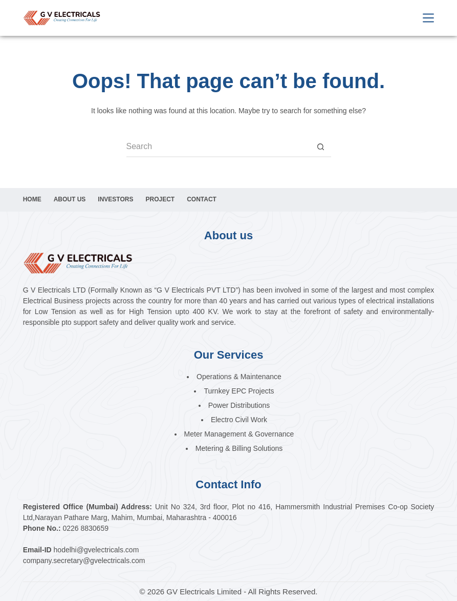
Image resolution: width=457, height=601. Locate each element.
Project (160, 199)
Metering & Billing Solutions (238, 448)
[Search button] (321, 147)
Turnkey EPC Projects (239, 391)
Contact (201, 199)
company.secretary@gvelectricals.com (84, 560)
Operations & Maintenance (239, 376)
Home (32, 199)
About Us (70, 199)
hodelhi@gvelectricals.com (96, 550)
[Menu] (428, 18)
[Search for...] (218, 147)
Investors (115, 199)
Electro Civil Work (239, 420)
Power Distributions (239, 405)
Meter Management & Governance (239, 434)
